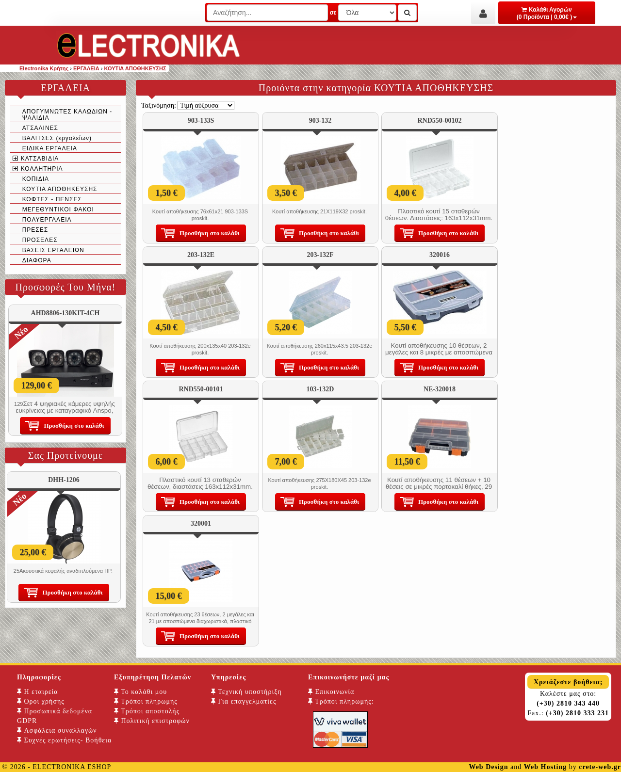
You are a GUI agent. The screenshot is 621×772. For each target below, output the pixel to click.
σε (332, 12)
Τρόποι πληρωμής (146, 701)
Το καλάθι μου (140, 691)
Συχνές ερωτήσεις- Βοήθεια (64, 740)
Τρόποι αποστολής (147, 711)
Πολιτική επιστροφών (152, 720)
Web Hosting (545, 767)
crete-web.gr (600, 767)
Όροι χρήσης (41, 701)
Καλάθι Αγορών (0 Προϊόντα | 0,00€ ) (547, 13)
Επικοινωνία (331, 691)
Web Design (488, 767)
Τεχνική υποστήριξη (246, 691)
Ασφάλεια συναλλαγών (57, 730)
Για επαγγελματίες (243, 701)
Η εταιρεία (37, 691)
